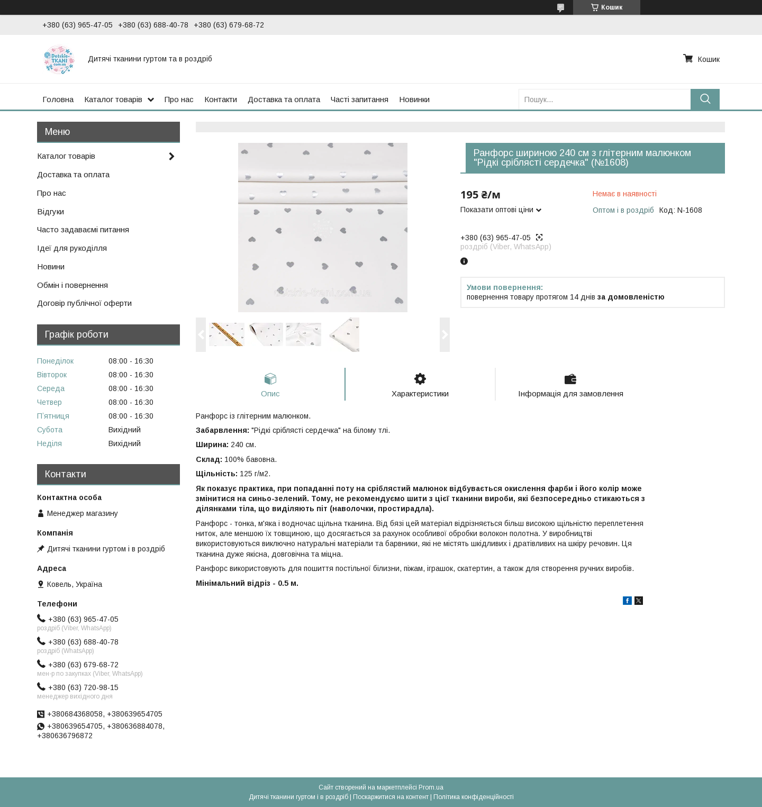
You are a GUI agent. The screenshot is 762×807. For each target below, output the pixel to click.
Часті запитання (359, 99)
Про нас (179, 99)
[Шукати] (705, 99)
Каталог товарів (113, 99)
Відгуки (50, 211)
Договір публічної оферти (84, 302)
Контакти (220, 99)
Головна (58, 99)
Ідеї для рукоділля (72, 247)
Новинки (414, 99)
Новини (51, 266)
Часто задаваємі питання (83, 229)
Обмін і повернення (72, 284)
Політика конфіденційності (473, 797)
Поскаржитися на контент (391, 797)
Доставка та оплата (284, 99)
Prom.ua (431, 787)
